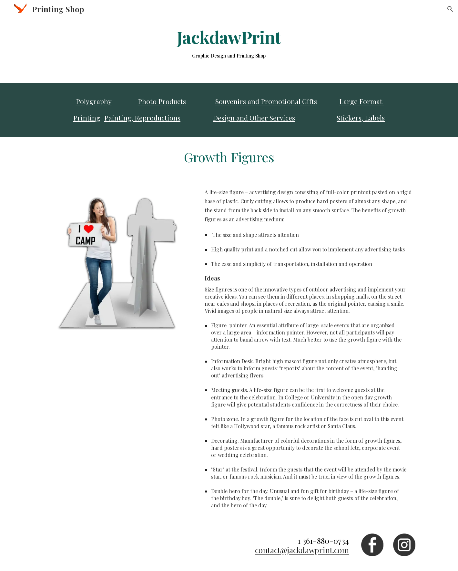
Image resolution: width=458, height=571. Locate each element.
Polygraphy (94, 101)
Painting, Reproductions (142, 117)
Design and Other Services (254, 117)
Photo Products (162, 101)
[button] (450, 9)
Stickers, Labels (361, 117)
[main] (229, 43)
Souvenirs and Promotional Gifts (266, 101)
